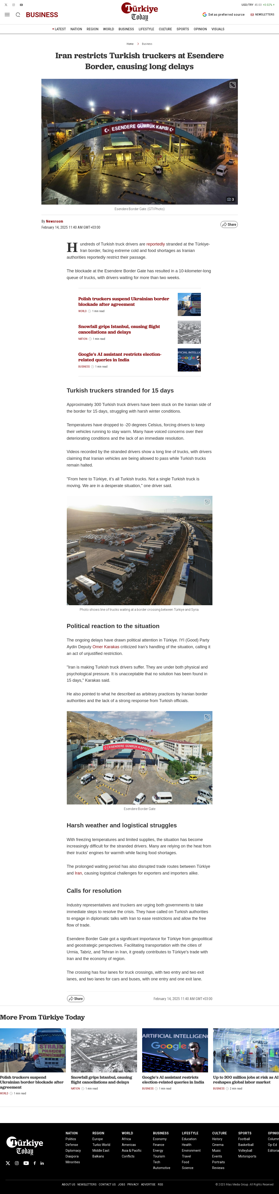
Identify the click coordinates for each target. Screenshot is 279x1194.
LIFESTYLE (146, 29)
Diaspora (72, 1156)
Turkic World (101, 1145)
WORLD (108, 29)
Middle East (100, 1150)
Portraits (218, 1162)
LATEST (60, 29)
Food (185, 1162)
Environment (191, 1150)
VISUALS (218, 29)
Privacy (133, 1184)
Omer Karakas (105, 647)
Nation (82, 339)
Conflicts (128, 1156)
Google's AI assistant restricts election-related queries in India (119, 356)
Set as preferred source (223, 14)
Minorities (73, 1162)
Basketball (246, 1145)
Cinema (218, 1145)
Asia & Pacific (131, 1150)
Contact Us (107, 1184)
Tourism (159, 1156)
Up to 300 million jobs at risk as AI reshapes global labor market (246, 1079)
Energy (158, 1150)
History (217, 1139)
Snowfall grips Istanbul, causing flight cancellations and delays (119, 329)
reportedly (155, 244)
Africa (126, 1139)
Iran (78, 873)
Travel (186, 1156)
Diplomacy (73, 1150)
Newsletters (86, 1184)
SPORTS (183, 29)
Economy (160, 1139)
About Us (68, 1184)
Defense (72, 1145)
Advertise (148, 1184)
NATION (76, 29)
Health (186, 1145)
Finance (158, 1145)
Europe (97, 1139)
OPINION (200, 29)
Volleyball (245, 1150)
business (42, 15)
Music (216, 1150)
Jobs (121, 1184)
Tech (156, 1162)
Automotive (161, 1168)
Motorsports (247, 1156)
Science (187, 1168)
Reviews (218, 1168)
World (82, 311)
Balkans (98, 1156)
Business (147, 44)
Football (244, 1139)
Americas (129, 1145)
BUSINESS (126, 29)
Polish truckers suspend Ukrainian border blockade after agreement (123, 301)
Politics (71, 1139)
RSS (160, 1184)
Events (217, 1156)
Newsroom (54, 221)
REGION (92, 29)
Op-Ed (272, 1145)
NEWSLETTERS (262, 14)
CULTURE (165, 29)
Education (189, 1139)
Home (130, 44)
